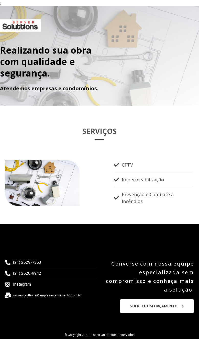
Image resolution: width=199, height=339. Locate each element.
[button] (157, 306)
